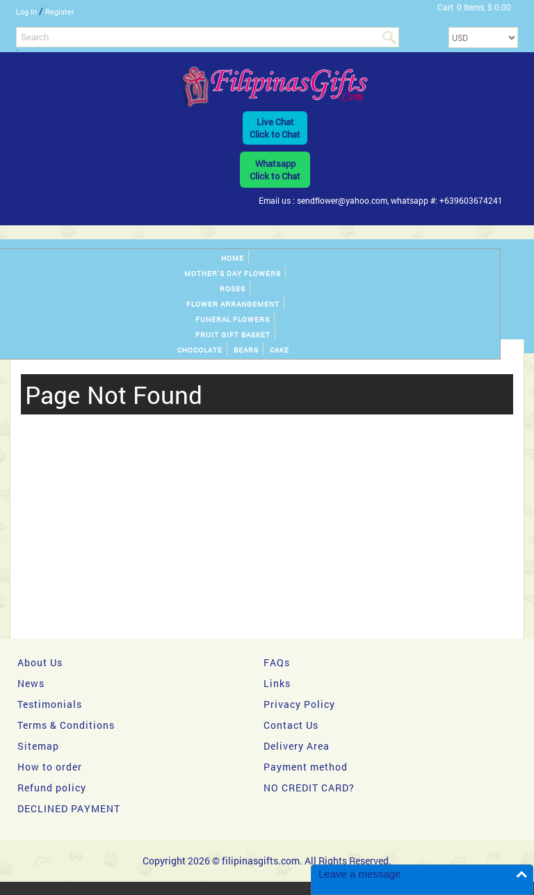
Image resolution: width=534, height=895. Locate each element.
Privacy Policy (299, 704)
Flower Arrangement (233, 304)
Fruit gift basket (232, 334)
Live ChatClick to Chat (275, 127)
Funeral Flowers (232, 319)
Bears (246, 350)
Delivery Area (297, 745)
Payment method (306, 766)
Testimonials (49, 704)
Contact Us (291, 725)
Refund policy (51, 787)
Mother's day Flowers (232, 273)
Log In (26, 11)
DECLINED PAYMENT (68, 808)
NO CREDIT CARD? (309, 787)
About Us (40, 662)
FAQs (277, 662)
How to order (49, 766)
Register (59, 11)
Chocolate (199, 350)
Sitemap (38, 745)
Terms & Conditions (66, 725)
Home (232, 258)
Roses (232, 288)
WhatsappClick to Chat (275, 169)
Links (277, 683)
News (30, 683)
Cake (279, 350)
